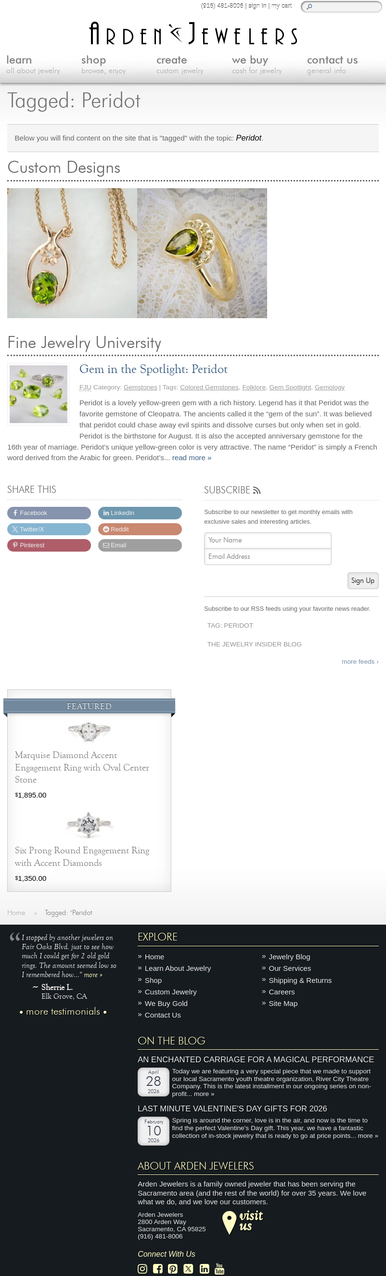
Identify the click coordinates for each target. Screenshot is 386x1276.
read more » (192, 457)
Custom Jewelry (171, 992)
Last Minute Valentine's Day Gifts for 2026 (232, 1108)
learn (43, 65)
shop (118, 65)
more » (93, 974)
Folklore (254, 387)
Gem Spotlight (290, 387)
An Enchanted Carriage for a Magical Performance (256, 1059)
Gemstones (140, 387)
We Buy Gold (166, 1003)
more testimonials (63, 1012)
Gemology (330, 387)
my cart (281, 6)
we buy (269, 65)
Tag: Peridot (230, 625)
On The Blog (172, 1041)
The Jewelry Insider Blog (254, 644)
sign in (257, 6)
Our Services (290, 968)
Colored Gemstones (209, 387)
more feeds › (360, 661)
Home (155, 957)
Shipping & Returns (300, 980)
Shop (153, 980)
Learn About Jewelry (178, 968)
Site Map (283, 1003)
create (194, 65)
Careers (282, 992)
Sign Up (362, 580)
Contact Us (163, 1015)
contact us (344, 65)
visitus (250, 1220)
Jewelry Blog (289, 957)
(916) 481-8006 (222, 6)
